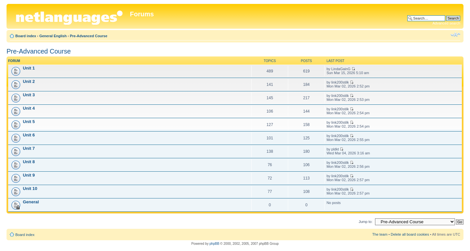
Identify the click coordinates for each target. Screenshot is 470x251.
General (31, 201)
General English (53, 36)
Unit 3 (29, 94)
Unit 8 (29, 161)
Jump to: (365, 222)
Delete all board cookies (410, 234)
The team (379, 234)
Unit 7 (29, 148)
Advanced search (446, 23)
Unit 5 (29, 121)
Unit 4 (29, 108)
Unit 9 (29, 175)
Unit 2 (29, 81)
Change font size (455, 35)
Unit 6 (29, 135)
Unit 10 (30, 188)
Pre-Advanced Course (88, 36)
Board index (25, 36)
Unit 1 (29, 68)
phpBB (214, 243)
